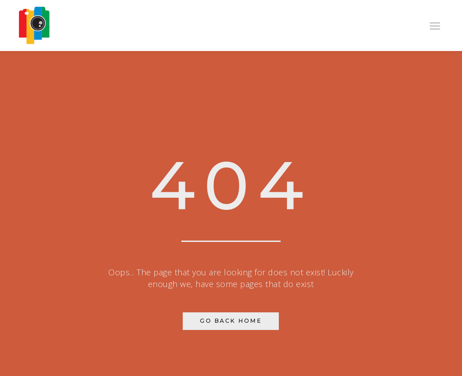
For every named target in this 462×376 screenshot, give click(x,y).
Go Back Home (231, 320)
